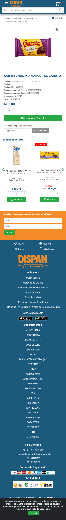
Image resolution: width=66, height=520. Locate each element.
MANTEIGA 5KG (33, 388)
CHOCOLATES (33, 330)
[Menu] (6, 4)
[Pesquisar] (61, 10)
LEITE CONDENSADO (33, 378)
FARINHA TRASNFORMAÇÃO (33, 359)
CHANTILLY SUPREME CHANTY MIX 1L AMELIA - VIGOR (16, 172)
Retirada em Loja (33, 297)
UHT (33, 432)
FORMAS (33, 369)
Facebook (33, 461)
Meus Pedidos (47, 244)
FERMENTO (33, 364)
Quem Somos (33, 278)
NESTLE (17, 99)
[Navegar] (3, 169)
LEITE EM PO (33, 383)
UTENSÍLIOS (33, 437)
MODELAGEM (33, 398)
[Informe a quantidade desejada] (9, 111)
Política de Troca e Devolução (33, 302)
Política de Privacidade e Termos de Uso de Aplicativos (33, 307)
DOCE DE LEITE (33, 345)
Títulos (19, 249)
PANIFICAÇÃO (33, 408)
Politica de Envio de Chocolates (33, 287)
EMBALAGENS (33, 349)
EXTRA (33, 354)
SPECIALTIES (33, 427)
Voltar (57, 18)
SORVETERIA (33, 422)
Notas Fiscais (46, 249)
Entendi (34, 513)
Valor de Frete (33, 292)
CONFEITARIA (33, 335)
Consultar (40, 131)
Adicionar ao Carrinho (33, 118)
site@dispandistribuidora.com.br (33, 454)
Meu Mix (19, 244)
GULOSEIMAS (33, 374)
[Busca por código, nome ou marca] (30, 10)
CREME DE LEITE (33, 340)
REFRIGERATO (33, 417)
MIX (33, 393)
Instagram (33, 458)
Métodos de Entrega (33, 282)
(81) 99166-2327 (33, 450)
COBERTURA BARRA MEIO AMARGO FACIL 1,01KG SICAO (49, 171)
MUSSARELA (33, 403)
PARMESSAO (33, 412)
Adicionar (16, 199)
